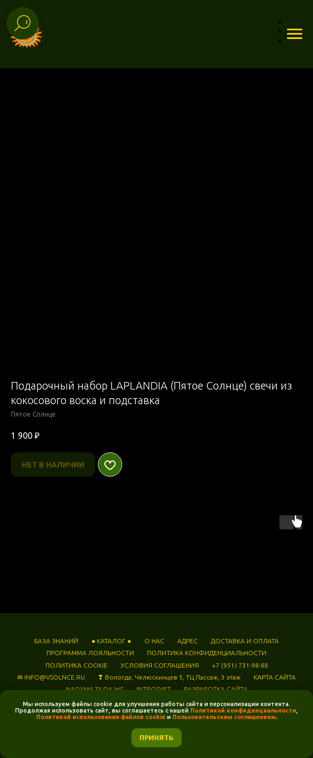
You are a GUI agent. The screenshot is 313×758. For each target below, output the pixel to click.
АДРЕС (187, 640)
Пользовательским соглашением (223, 717)
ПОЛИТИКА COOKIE (76, 665)
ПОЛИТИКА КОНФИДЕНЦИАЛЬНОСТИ (207, 652)
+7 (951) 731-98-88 (240, 665)
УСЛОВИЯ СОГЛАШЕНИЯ (160, 665)
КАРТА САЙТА (275, 677)
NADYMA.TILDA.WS (94, 689)
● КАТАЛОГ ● (111, 640)
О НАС (154, 640)
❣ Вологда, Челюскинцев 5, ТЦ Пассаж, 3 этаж (169, 677)
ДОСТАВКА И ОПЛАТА (245, 640)
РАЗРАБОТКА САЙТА (216, 689)
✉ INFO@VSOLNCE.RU (51, 677)
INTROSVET (153, 689)
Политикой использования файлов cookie (100, 717)
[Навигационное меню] (294, 34)
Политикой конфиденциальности (243, 710)
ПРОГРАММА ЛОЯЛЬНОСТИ (90, 652)
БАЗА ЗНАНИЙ (56, 640)
